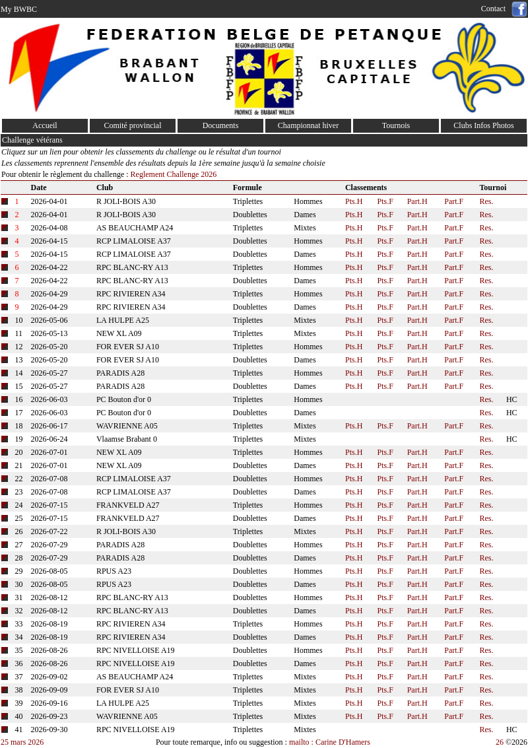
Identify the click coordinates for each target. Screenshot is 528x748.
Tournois (396, 125)
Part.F (453, 201)
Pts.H (353, 201)
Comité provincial (133, 125)
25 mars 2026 (22, 742)
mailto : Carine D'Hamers (330, 742)
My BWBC (19, 9)
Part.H (417, 201)
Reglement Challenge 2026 (173, 174)
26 (500, 742)
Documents (221, 125)
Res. (486, 201)
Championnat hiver (308, 125)
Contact (495, 8)
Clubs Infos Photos (483, 125)
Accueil (44, 125)
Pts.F (385, 201)
